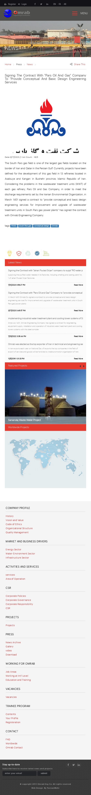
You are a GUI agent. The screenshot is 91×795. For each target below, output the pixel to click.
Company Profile (18, 508)
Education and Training (18, 680)
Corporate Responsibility (19, 604)
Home (8, 64)
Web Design (37, 788)
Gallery (9, 647)
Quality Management (17, 532)
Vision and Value (15, 520)
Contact (12, 731)
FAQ (8, 739)
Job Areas (11, 672)
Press (10, 634)
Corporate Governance (18, 600)
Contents (11, 714)
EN (54, 4)
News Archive (13, 642)
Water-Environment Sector (20, 554)
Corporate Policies (16, 596)
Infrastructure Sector (17, 558)
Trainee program (18, 706)
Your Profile (12, 718)
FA (60, 4)
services (10, 575)
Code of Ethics (14, 524)
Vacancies (13, 689)
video (9, 651)
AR (65, 4)
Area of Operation (15, 579)
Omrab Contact (14, 748)
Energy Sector (13, 550)
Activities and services (22, 566)
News (30, 64)
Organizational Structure (19, 528)
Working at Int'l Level (17, 676)
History (10, 516)
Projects (12, 617)
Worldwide (12, 744)
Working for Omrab (20, 663)
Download (11, 655)
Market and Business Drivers (27, 541)
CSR (8, 588)
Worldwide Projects (18, 427)
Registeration (13, 722)
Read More (78, 285)
